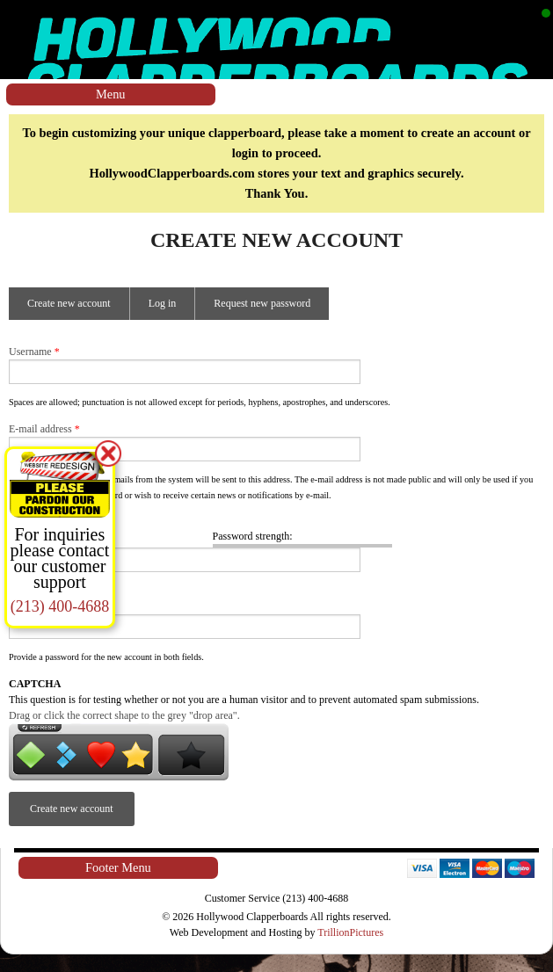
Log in (163, 303)
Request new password (262, 303)
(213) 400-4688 (60, 606)
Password (33, 522)
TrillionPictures (350, 932)
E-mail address (44, 429)
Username (34, 351)
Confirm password (52, 590)
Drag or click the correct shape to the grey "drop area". (124, 715)
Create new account (78, 308)
